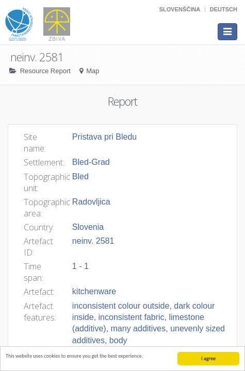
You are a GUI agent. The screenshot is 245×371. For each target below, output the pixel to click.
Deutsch (223, 9)
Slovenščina (179, 9)
